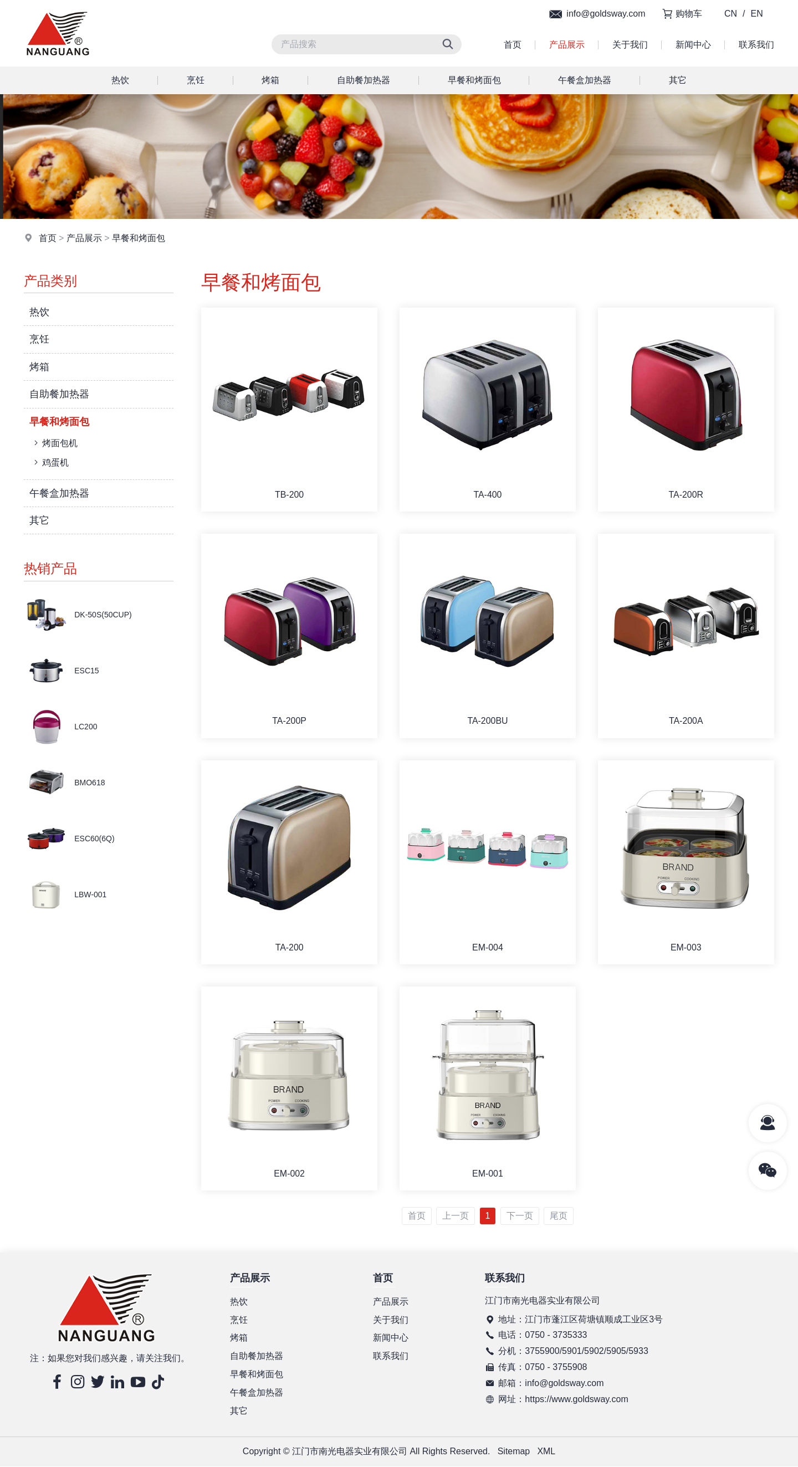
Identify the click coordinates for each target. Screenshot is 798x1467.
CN (730, 13)
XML (547, 1452)
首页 (512, 44)
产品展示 (567, 44)
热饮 (120, 80)
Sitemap (513, 1452)
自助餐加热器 (363, 80)
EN (757, 13)
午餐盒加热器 (584, 80)
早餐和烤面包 (474, 80)
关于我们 (630, 44)
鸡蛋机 (50, 462)
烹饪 (195, 80)
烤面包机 (55, 442)
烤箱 (270, 80)
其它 (678, 80)
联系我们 (756, 44)
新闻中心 (693, 44)
